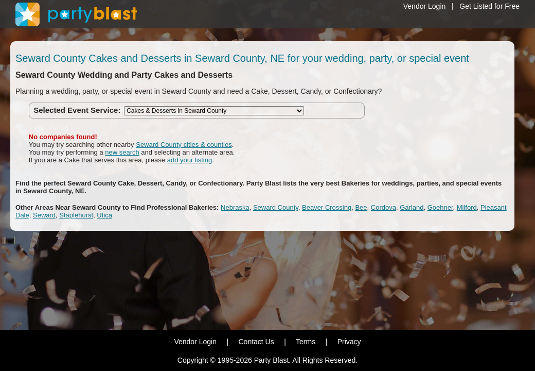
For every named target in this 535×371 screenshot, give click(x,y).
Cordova (383, 207)
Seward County (275, 207)
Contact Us (256, 342)
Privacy (349, 342)
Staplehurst (76, 215)
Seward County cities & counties (183, 144)
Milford (467, 207)
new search (122, 152)
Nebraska (235, 207)
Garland (411, 207)
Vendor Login (424, 6)
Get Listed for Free (489, 6)
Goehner (440, 207)
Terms (305, 342)
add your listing (189, 160)
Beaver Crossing (326, 207)
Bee (361, 207)
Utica (104, 215)
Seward (44, 215)
